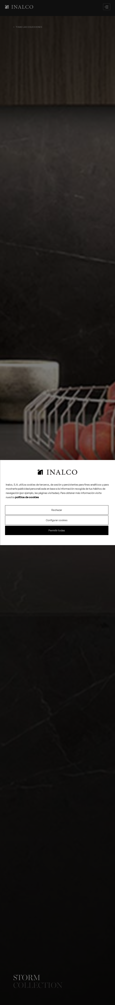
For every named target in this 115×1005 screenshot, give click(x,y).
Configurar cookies (56, 520)
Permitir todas (57, 530)
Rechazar (56, 509)
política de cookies (27, 497)
